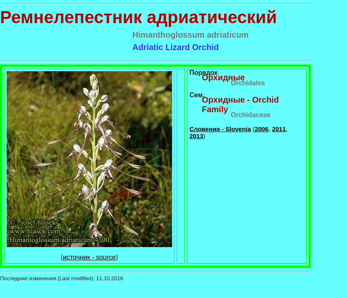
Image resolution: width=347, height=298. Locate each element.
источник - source (89, 257)
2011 (279, 128)
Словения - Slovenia (220, 128)
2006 (261, 128)
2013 (196, 135)
